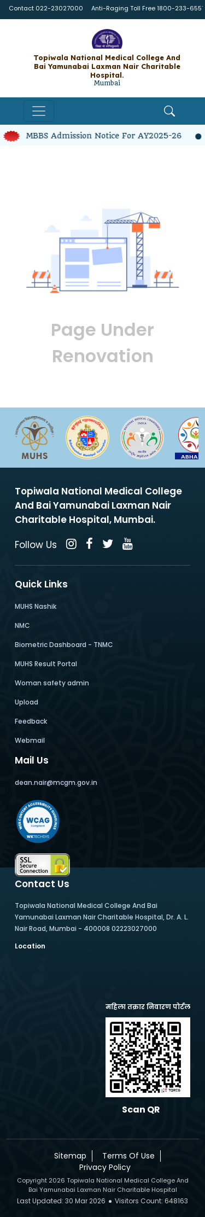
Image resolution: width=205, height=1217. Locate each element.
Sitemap (68, 1155)
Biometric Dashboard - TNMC (64, 644)
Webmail (30, 740)
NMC (22, 625)
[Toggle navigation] (39, 111)
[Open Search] (169, 111)
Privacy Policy (103, 1167)
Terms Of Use (126, 1155)
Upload (26, 702)
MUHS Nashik (35, 606)
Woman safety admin (52, 683)
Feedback (31, 721)
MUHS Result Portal (46, 663)
